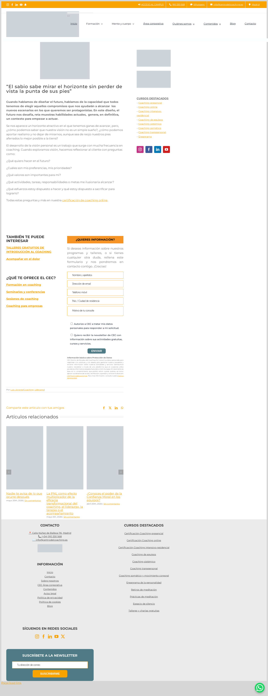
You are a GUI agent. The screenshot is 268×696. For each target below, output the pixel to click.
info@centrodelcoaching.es (77, 376)
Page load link (11, 683)
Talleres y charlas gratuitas (144, 610)
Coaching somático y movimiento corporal (144, 575)
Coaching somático (149, 128)
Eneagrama (145, 136)
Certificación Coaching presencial (143, 533)
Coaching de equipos (150, 119)
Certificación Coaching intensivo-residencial (143, 547)
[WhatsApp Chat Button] (260, 688)
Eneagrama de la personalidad (143, 582)
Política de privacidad (49, 597)
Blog (50, 606)
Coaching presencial (150, 102)
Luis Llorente (16, 389)
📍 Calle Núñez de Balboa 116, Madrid (50, 532)
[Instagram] (140, 149)
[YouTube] (166, 149)
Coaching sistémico (149, 123)
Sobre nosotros (50, 580)
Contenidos (50, 589)
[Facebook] (148, 149)
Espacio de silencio (144, 603)
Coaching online (147, 106)
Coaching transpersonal (152, 132)
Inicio (50, 572)
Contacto (50, 576)
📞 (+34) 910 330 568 (50, 536)
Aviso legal (50, 593)
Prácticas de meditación (144, 596)
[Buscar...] (80, 12)
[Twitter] (63, 636)
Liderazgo (39, 389)
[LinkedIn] (157, 149)
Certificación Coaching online (144, 540)
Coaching (28, 389)
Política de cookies (50, 601)
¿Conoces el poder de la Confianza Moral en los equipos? (104, 497)
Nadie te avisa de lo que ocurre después (24, 495)
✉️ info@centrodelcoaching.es (49, 539)
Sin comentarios (33, 500)
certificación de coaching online (84, 200)
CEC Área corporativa (50, 585)
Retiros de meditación (144, 589)
